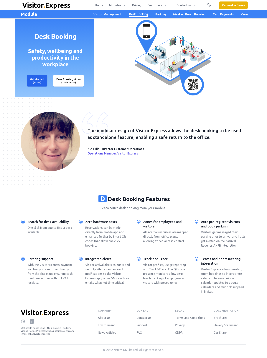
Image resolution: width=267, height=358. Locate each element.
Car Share (220, 332)
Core (244, 14)
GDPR (179, 332)
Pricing (136, 5)
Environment (106, 325)
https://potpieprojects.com (59, 331)
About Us (104, 317)
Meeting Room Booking (189, 14)
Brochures (220, 317)
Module (29, 14)
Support (141, 325)
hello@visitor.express (39, 334)
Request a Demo (233, 5)
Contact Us (143, 317)
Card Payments (223, 14)
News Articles (107, 332)
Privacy (180, 325)
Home (99, 5)
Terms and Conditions (190, 317)
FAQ (139, 332)
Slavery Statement (226, 325)
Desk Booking (138, 14)
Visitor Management (107, 14)
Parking (160, 14)
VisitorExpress (45, 312)
